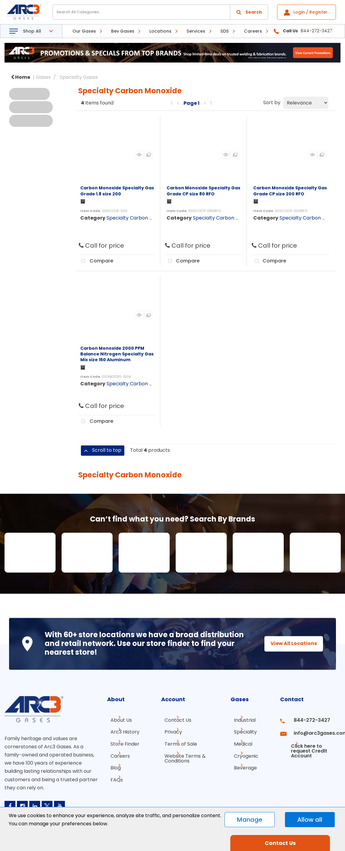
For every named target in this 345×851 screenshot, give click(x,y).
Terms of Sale (177, 741)
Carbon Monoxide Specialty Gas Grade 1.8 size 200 (117, 191)
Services (196, 31)
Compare (96, 261)
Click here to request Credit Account (305, 744)
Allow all (309, 819)
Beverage (242, 763)
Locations (160, 31)
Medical (240, 741)
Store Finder (121, 741)
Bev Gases (122, 31)
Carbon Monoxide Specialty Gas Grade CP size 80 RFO (203, 191)
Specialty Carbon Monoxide (139, 217)
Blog (112, 763)
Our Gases (84, 31)
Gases (43, 77)
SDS (224, 31)
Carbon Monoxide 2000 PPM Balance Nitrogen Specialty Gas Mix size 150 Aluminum (117, 354)
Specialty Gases (79, 77)
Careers (253, 31)
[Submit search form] (249, 12)
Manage (249, 819)
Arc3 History (121, 730)
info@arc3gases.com (314, 730)
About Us (118, 720)
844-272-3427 (306, 720)
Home (20, 77)
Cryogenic (243, 752)
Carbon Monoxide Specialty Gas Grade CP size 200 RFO (290, 191)
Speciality (242, 730)
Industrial (241, 720)
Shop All (32, 31)
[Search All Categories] (160, 12)
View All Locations (288, 643)
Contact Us (174, 720)
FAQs (113, 774)
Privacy (170, 730)
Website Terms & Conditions (181, 755)
